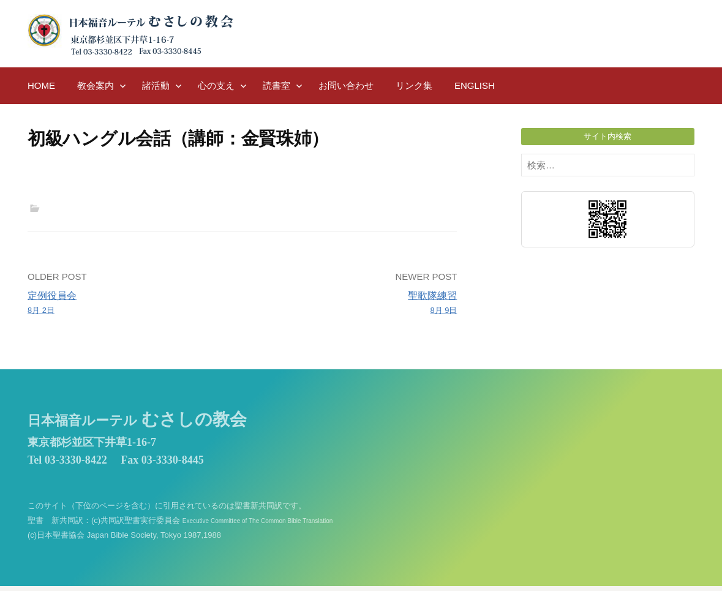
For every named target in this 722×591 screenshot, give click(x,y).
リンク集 (414, 85)
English (474, 85)
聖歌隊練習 (354, 303)
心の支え (216, 85)
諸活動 (156, 85)
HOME (41, 85)
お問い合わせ (346, 85)
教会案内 (95, 85)
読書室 (276, 85)
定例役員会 (131, 303)
